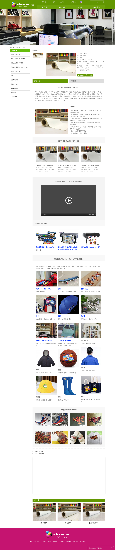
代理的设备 (14, 97)
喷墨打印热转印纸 (16, 54)
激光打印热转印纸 (16, 71)
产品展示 (45, 7)
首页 (11, 47)
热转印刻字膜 (14, 80)
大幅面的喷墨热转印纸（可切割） (20, 67)
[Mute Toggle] (93, 214)
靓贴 (24, 47)
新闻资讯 (79, 7)
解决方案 (62, 7)
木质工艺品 (84, 289)
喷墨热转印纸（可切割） (17, 63)
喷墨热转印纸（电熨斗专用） (19, 58)
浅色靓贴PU (42, 453)
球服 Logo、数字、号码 (43, 289)
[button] (101, 500)
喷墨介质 (13, 92)
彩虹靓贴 (41, 451)
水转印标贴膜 (14, 84)
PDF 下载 (90, 75)
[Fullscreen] (95, 214)
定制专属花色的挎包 (64, 340)
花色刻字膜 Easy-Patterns (44, 340)
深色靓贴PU (68, 523)
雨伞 (59, 316)
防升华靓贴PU (44, 523)
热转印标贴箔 (14, 88)
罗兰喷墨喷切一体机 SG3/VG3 (45, 247)
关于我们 (44, 2)
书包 (37, 316)
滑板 (59, 289)
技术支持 (62, 2)
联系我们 (96, 7)
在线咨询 (82, 75)
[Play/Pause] (42, 214)
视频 (53, 2)
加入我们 (73, 2)
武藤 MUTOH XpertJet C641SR (90, 247)
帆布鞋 (83, 316)
